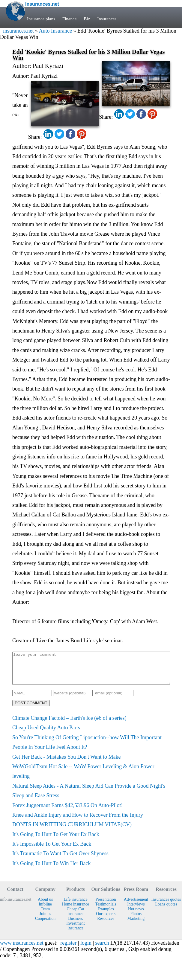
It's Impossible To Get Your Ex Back (51, 850)
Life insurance (75, 905)
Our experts (105, 920)
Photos (136, 920)
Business (75, 925)
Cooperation (45, 925)
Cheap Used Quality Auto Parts (46, 734)
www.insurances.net (21, 949)
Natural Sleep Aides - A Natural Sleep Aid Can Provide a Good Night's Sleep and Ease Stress (88, 797)
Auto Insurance (55, 31)
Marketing (136, 925)
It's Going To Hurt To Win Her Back (51, 870)
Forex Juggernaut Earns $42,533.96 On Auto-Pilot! (67, 812)
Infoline (45, 910)
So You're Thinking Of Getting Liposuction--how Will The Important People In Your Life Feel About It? (87, 748)
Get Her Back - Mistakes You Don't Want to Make (66, 763)
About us (45, 905)
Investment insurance (75, 932)
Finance (69, 18)
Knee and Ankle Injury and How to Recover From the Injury (77, 821)
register (68, 949)
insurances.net (18, 31)
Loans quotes (166, 910)
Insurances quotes (166, 905)
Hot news (136, 915)
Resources (105, 925)
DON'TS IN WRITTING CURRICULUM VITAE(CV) (72, 831)
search (102, 949)
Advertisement (136, 905)
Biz (87, 18)
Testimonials (105, 910)
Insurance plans (41, 18)
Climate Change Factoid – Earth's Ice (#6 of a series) (69, 724)
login (85, 949)
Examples (105, 915)
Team (45, 915)
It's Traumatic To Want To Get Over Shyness (60, 860)
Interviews (136, 910)
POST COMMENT (31, 709)
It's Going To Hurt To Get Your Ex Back (55, 841)
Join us (45, 920)
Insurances (106, 18)
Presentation (105, 905)
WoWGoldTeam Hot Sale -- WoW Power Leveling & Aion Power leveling (83, 777)
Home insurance (75, 910)
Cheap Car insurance (76, 917)
